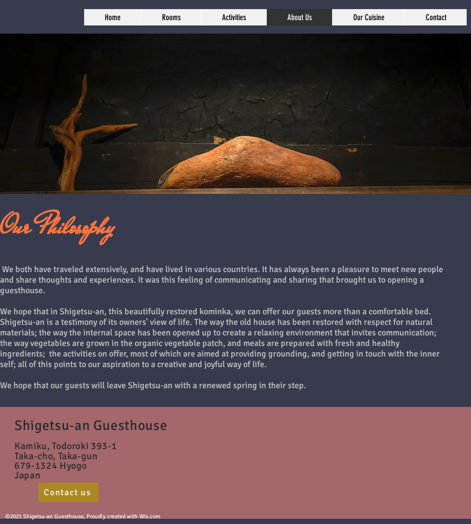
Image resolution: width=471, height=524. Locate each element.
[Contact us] (68, 492)
